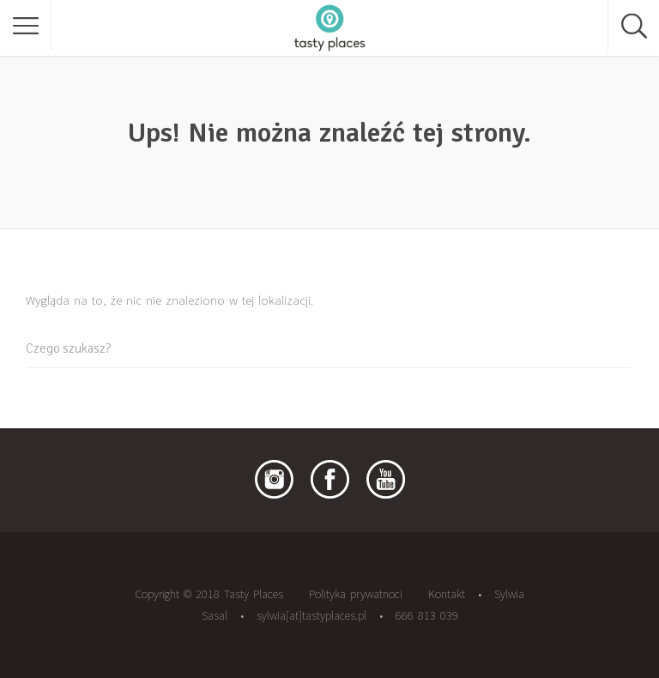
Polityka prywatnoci (355, 594)
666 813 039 (427, 615)
